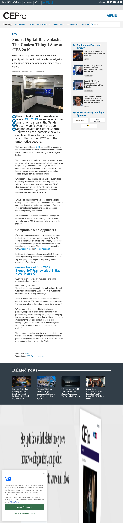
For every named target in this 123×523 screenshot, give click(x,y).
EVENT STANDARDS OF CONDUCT (88, 503)
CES (28, 356)
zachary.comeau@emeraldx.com (101, 473)
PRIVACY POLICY (104, 505)
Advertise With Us (67, 465)
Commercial (36, 468)
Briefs (5, 468)
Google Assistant (42, 249)
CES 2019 (31, 119)
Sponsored (88, 75)
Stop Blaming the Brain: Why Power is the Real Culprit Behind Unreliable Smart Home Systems (93, 99)
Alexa (29, 249)
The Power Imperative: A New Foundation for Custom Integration (94, 53)
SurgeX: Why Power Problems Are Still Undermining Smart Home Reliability (94, 84)
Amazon (23, 249)
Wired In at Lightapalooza (39, 24)
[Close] (44, 473)
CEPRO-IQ (65, 477)
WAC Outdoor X (21, 24)
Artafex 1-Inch (58, 24)
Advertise (28, 2)
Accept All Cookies (24, 507)
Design (34, 356)
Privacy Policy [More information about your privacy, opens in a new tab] (14, 502)
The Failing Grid (73, 24)
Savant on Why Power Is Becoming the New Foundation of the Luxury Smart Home (93, 69)
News (15, 34)
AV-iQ (37, 2)
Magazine (65, 471)
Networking (36, 465)
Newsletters (65, 474)
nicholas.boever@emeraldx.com (101, 482)
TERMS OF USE (92, 505)
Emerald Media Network (11, 2)
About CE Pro (66, 468)
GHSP (37, 147)
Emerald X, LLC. (93, 499)
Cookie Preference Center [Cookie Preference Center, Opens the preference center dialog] (24, 513)
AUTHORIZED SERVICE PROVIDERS (64, 503)
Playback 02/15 (88, 24)
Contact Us (94, 486)
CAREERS (48, 503)
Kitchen (41, 356)
